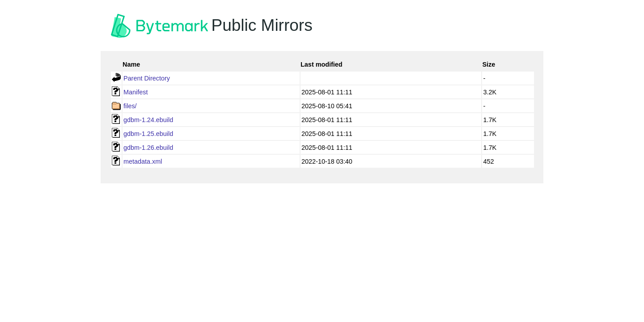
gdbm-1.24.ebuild (148, 119)
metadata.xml (142, 161)
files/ (130, 106)
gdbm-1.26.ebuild (148, 147)
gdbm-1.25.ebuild (148, 133)
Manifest (135, 92)
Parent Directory (146, 78)
